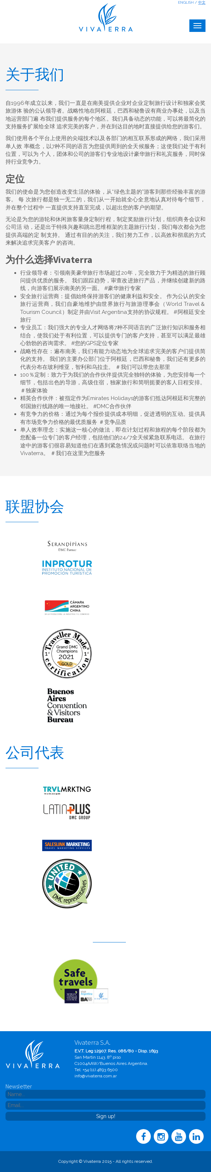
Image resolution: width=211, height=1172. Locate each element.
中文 (201, 2)
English (186, 2)
